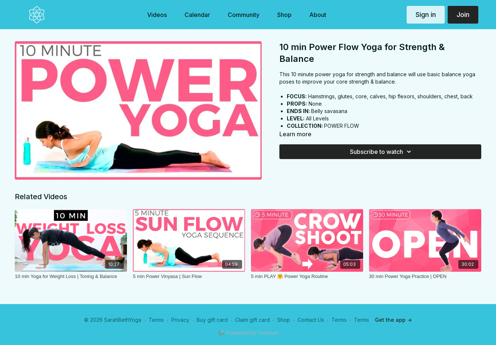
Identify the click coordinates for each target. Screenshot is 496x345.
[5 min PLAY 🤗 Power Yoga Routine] (307, 276)
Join (463, 14)
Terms (156, 320)
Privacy (180, 320)
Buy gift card (212, 320)
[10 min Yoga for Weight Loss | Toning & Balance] (71, 276)
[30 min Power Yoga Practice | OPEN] (425, 276)
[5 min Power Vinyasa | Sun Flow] (189, 276)
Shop (283, 320)
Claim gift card (252, 320)
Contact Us (310, 320)
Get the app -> (393, 320)
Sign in (426, 14)
